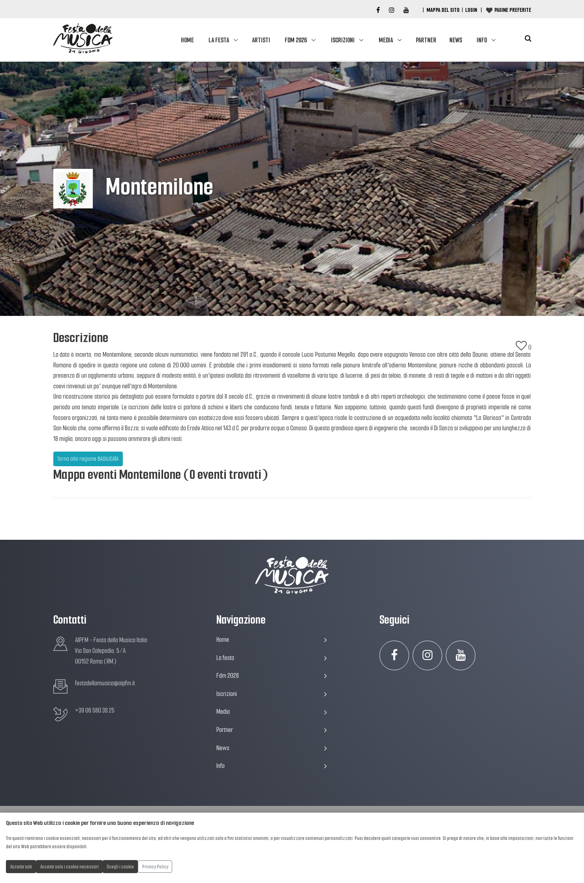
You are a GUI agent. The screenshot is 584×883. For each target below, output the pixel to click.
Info (482, 40)
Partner (426, 40)
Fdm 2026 (296, 40)
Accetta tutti (21, 866)
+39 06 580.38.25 (95, 710)
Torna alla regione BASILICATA (87, 459)
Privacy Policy (155, 866)
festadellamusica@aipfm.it (105, 683)
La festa (218, 40)
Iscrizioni (343, 40)
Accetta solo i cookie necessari (69, 866)
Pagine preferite (512, 10)
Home (187, 40)
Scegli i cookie (120, 866)
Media (386, 40)
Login (471, 10)
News (455, 40)
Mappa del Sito (443, 10)
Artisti (261, 40)
